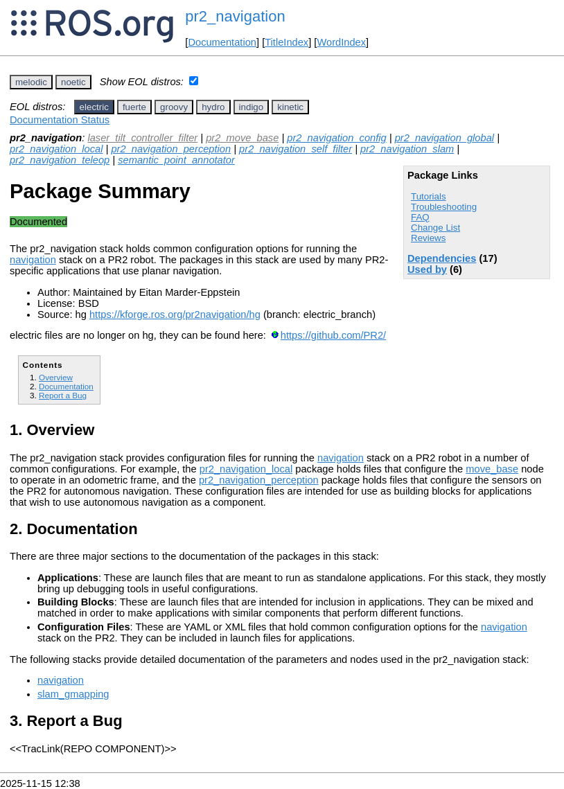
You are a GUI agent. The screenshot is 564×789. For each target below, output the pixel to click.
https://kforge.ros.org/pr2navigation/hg (175, 314)
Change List (435, 227)
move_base (492, 469)
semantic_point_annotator (176, 160)
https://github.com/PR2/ (333, 335)
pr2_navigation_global (444, 137)
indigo (251, 107)
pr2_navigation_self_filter (295, 148)
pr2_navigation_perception (171, 148)
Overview (56, 377)
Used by (427, 269)
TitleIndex (286, 42)
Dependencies (441, 258)
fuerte (134, 107)
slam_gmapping (73, 694)
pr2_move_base (242, 137)
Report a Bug (63, 395)
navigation (33, 259)
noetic (73, 82)
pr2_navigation (235, 16)
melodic (31, 82)
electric (94, 107)
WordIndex (341, 42)
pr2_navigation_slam (407, 148)
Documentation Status (59, 119)
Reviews (428, 238)
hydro (213, 107)
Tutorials (428, 196)
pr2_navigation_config (336, 137)
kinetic (290, 107)
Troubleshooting (444, 207)
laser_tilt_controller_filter (142, 137)
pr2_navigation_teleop (59, 160)
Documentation (222, 42)
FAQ (420, 217)
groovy (174, 107)
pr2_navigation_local (56, 148)
